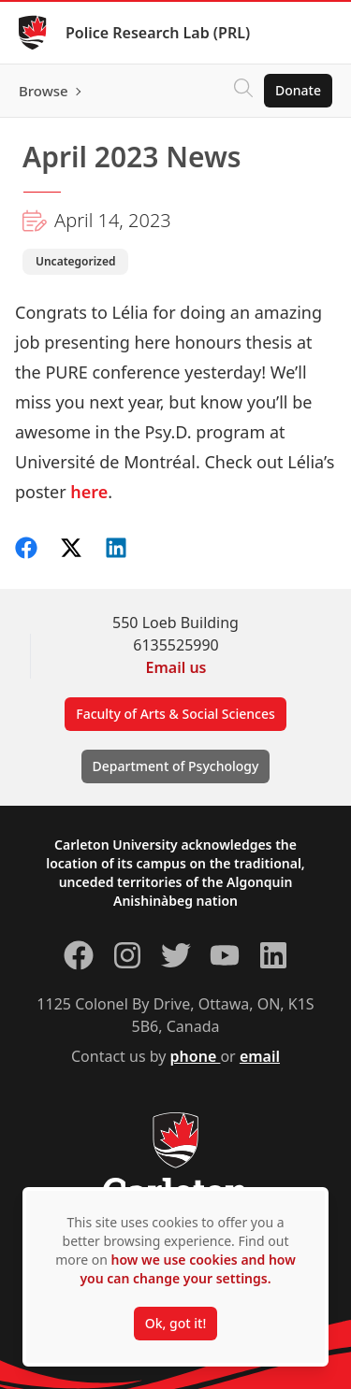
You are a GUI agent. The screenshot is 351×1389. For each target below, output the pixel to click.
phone (195, 1056)
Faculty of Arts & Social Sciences (175, 714)
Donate (298, 90)
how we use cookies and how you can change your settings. (187, 1269)
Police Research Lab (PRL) (158, 32)
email (260, 1056)
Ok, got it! (175, 1323)
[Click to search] (243, 90)
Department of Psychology (176, 766)
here (89, 491)
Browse (43, 90)
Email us (176, 667)
